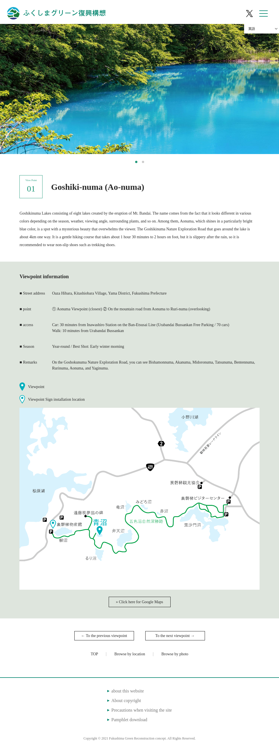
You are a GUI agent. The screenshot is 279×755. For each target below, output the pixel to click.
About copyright (126, 700)
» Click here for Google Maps (139, 602)
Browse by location (129, 654)
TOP (94, 654)
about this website (127, 691)
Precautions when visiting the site (141, 710)
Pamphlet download (129, 719)
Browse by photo (174, 654)
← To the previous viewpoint (104, 636)
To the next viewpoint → (175, 636)
